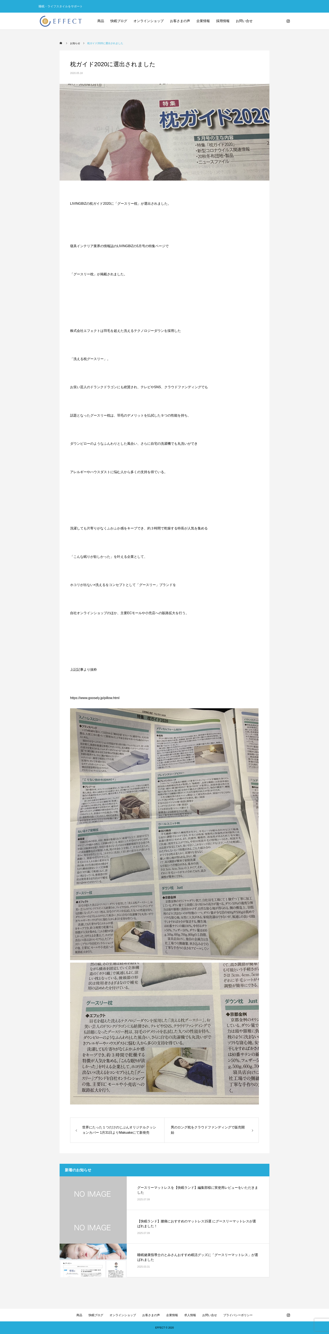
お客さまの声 (180, 21)
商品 (100, 21)
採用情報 (223, 21)
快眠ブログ (118, 21)
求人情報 (190, 1315)
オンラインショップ (148, 21)
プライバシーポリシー (238, 1315)
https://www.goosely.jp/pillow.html (94, 698)
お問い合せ (244, 21)
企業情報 (203, 21)
